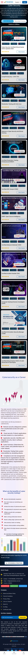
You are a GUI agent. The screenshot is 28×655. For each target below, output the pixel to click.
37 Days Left (22, 192)
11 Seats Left (14, 107)
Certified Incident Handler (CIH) (11, 280)
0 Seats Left (13, 79)
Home (4, 653)
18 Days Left (21, 134)
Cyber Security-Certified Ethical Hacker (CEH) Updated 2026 (13, 47)
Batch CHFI (5, 304)
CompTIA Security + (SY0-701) (10, 83)
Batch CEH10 (5, 43)
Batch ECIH (5, 276)
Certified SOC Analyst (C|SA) (10, 195)
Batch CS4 (5, 79)
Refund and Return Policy (9, 593)
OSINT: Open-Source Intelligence (11, 223)
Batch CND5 (5, 247)
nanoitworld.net (23, 586)
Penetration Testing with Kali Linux (11, 110)
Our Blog (5, 606)
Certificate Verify (7, 609)
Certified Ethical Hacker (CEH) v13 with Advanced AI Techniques (13, 368)
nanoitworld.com (5, 586)
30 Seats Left (13, 134)
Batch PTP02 (5, 163)
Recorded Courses (20, 21)
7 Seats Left (14, 43)
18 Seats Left (14, 363)
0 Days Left (21, 79)
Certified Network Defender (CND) (11, 251)
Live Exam (14, 653)
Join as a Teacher (7, 601)
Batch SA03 (5, 192)
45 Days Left (21, 304)
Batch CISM (5, 334)
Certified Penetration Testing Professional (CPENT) (10, 167)
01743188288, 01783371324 (14, 563)
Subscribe (23, 617)
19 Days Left (22, 43)
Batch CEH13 (5, 363)
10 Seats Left (13, 192)
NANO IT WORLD (5, 625)
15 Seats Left (13, 304)
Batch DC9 (5, 134)
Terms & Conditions (8, 596)
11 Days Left (22, 363)
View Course (21, 51)
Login (24, 2)
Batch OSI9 (5, 219)
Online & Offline (7, 21)
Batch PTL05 (5, 107)
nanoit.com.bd (14, 586)
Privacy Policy (6, 598)
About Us (5, 604)
